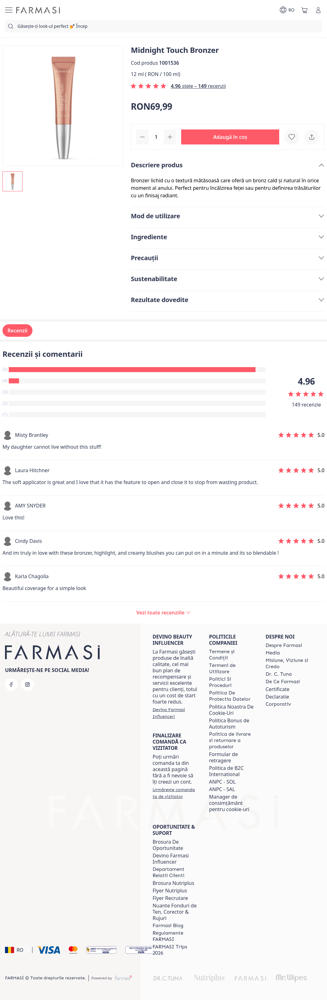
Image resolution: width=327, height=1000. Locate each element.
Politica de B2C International (226, 771)
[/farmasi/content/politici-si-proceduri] (231, 682)
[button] (230, 136)
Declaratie (277, 697)
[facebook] (11, 684)
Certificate (277, 689)
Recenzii (17, 330)
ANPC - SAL (222, 789)
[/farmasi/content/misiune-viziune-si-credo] (288, 663)
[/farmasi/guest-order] (175, 793)
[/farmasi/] (38, 10)
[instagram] (27, 684)
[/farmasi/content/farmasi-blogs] (167, 925)
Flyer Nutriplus (169, 890)
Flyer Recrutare (170, 898)
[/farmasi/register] (175, 713)
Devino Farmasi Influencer (170, 858)
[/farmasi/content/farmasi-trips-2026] (175, 950)
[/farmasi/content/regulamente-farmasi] (175, 936)
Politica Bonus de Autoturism (229, 723)
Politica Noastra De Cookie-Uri (231, 710)
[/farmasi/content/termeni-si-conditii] (231, 655)
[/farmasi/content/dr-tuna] (278, 674)
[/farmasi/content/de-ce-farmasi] (282, 682)
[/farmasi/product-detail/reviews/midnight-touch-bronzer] (163, 612)
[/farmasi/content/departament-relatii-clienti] (175, 872)
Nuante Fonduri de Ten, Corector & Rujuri (174, 911)
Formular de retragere (223, 757)
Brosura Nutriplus (173, 883)
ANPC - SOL (222, 782)
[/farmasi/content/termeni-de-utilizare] (231, 668)
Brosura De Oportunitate (167, 845)
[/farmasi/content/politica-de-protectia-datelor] (231, 696)
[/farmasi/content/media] (272, 653)
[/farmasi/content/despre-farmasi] (283, 645)
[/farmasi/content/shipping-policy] (231, 740)
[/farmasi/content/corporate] (278, 704)
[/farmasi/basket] (304, 10)
